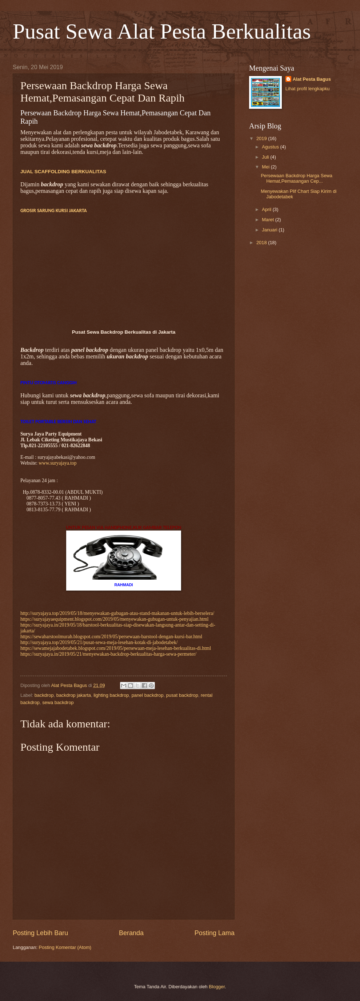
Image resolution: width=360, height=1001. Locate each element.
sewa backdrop (58, 702)
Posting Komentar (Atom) (65, 947)
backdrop (44, 695)
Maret (268, 219)
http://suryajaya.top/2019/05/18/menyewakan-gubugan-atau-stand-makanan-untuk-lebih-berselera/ (117, 613)
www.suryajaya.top (57, 463)
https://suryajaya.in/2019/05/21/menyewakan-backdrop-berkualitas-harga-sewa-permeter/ (108, 654)
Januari (270, 230)
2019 (262, 138)
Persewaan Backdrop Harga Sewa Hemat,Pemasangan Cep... (296, 178)
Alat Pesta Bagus (312, 79)
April (267, 209)
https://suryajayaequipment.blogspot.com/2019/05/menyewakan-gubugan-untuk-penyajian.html (114, 619)
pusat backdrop (182, 695)
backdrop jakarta (73, 695)
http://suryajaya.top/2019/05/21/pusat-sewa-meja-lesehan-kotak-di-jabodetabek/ (99, 642)
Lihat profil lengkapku (307, 88)
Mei (266, 167)
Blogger (217, 986)
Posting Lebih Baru (40, 933)
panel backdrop (148, 695)
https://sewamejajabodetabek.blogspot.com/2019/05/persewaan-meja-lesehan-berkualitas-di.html (115, 648)
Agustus (271, 147)
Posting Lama (215, 933)
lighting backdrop (111, 695)
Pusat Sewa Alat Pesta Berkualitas (162, 31)
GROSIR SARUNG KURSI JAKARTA (53, 210)
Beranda (131, 933)
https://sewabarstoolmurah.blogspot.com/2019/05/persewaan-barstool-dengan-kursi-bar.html (111, 636)
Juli (266, 157)
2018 (262, 242)
